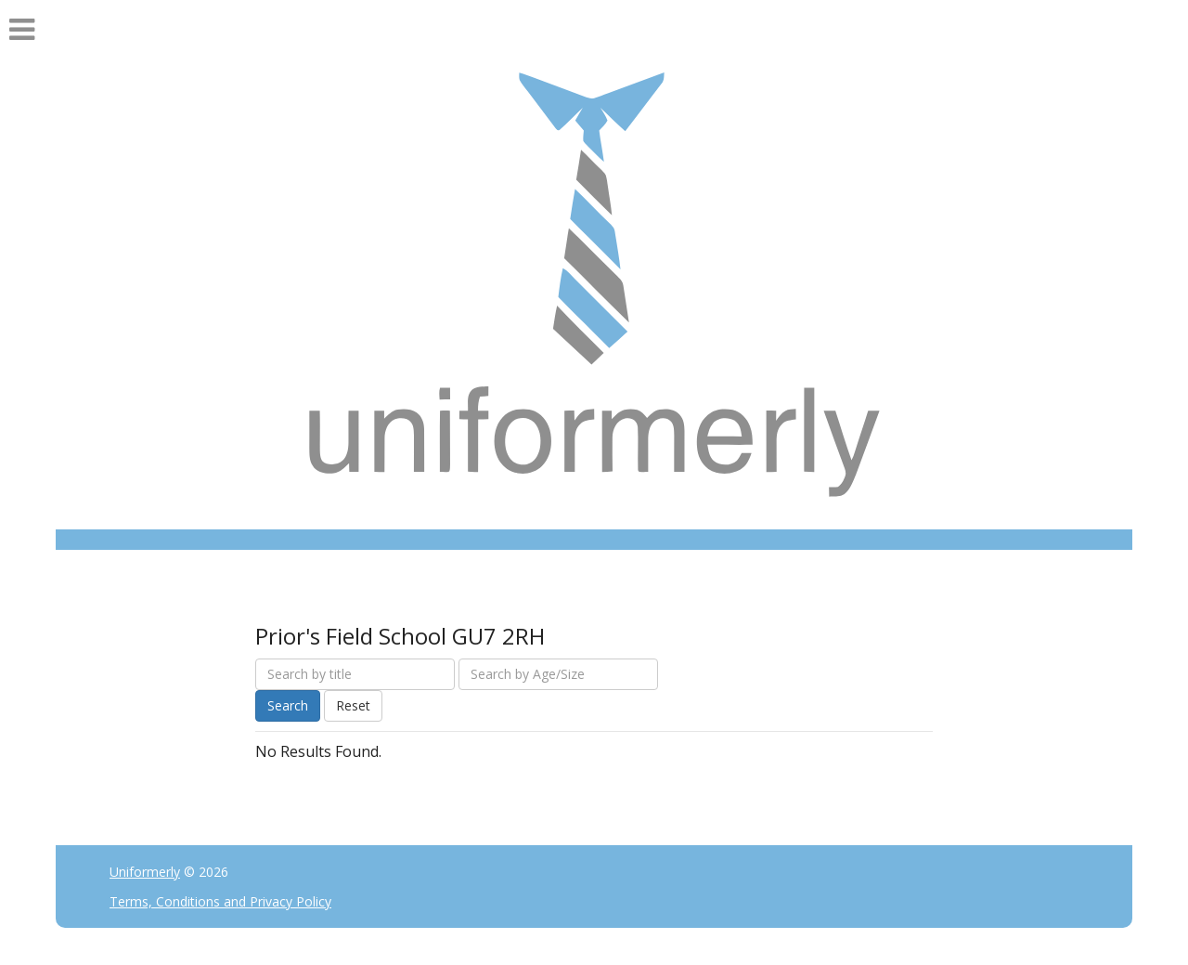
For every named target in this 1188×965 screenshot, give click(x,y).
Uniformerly (145, 871)
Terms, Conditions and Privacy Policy (220, 901)
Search (287, 705)
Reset (353, 705)
